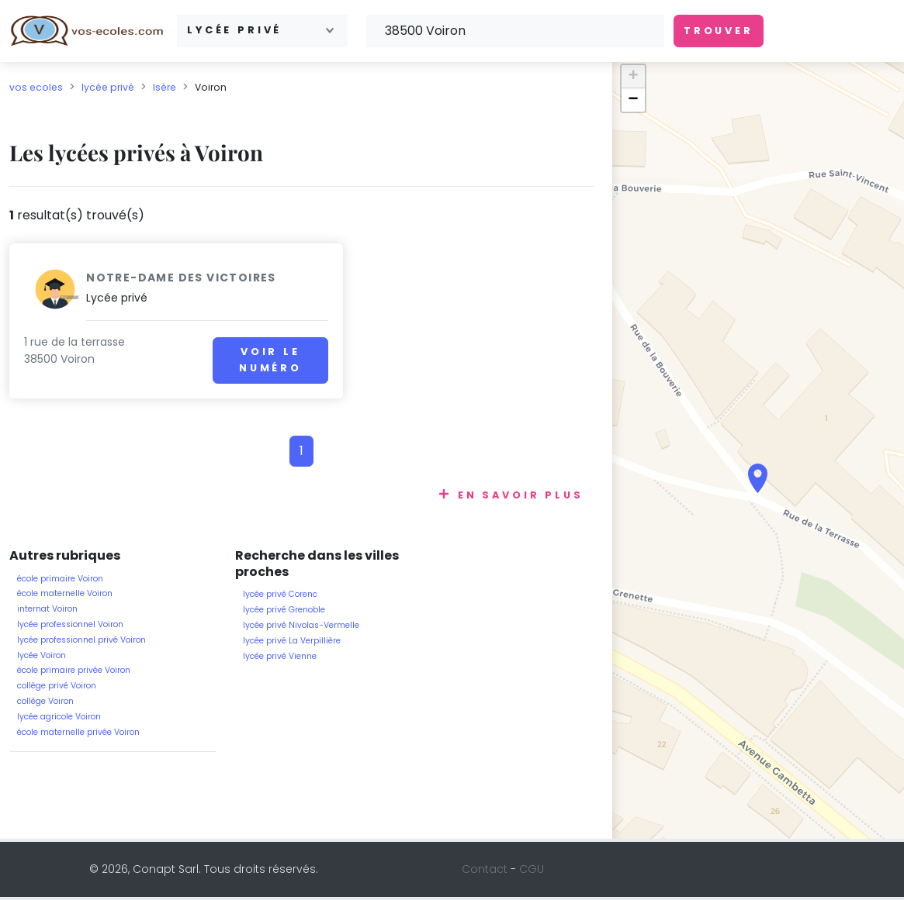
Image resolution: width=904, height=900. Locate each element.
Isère (164, 87)
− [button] (634, 100)
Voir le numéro (230, 359)
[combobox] (262, 31)
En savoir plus (521, 495)
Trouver (718, 30)
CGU (531, 869)
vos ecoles (36, 87)
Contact (484, 869)
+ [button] (634, 76)
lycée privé (107, 87)
